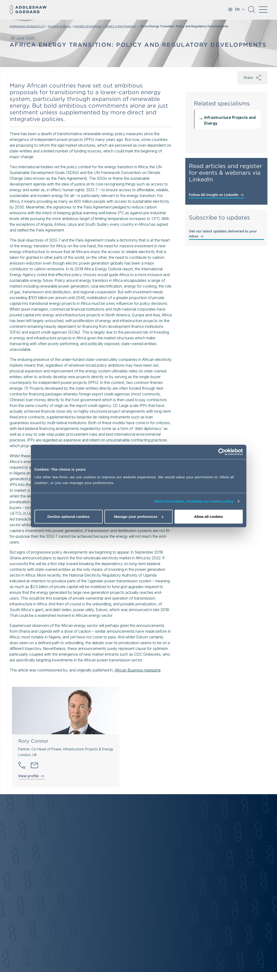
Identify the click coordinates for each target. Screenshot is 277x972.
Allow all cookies (208, 516)
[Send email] (34, 765)
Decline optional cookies (68, 516)
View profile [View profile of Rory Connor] (31, 776)
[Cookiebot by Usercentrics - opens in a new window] (222, 452)
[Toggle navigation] (263, 9)
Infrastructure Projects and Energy (230, 120)
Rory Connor (33, 741)
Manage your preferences (138, 516)
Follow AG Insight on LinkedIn (216, 194)
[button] (251, 11)
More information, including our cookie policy (194, 501)
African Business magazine (138, 670)
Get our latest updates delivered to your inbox (223, 234)
